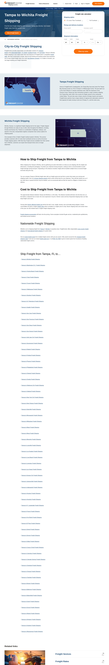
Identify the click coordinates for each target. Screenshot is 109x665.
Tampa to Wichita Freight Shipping (30, 259)
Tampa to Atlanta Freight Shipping (30, 613)
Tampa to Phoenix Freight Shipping (30, 361)
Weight (91, 39)
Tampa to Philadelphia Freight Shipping (31, 367)
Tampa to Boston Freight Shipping (30, 583)
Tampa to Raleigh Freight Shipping (30, 349)
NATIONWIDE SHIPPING (13, 39)
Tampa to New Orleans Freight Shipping (32, 403)
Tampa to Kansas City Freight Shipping (31, 475)
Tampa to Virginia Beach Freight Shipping (32, 271)
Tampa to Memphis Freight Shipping (31, 439)
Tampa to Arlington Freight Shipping (31, 619)
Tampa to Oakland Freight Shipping (30, 391)
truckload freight (32, 52)
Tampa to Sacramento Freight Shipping (31, 343)
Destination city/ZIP (88, 28)
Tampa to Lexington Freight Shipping (31, 463)
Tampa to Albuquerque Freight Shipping (32, 631)
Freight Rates (62, 661)
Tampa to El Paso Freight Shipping (30, 523)
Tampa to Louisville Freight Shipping (31, 445)
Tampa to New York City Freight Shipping (32, 397)
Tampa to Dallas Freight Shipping (30, 541)
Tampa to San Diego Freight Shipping (31, 325)
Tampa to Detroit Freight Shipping (30, 529)
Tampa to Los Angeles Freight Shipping (31, 451)
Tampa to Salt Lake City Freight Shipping (32, 337)
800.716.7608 (56, 238)
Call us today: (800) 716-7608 (54, 8)
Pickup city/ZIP (67, 28)
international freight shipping (35, 231)
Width (71, 39)
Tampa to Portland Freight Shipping (30, 355)
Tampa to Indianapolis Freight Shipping (31, 487)
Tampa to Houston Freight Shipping (30, 493)
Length (65, 39)
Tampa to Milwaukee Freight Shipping (31, 421)
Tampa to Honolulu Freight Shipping (31, 499)
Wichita (48, 229)
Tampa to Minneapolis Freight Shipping (31, 415)
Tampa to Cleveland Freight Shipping (31, 565)
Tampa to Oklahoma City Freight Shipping (32, 385)
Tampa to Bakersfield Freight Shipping (31, 595)
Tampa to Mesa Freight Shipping (30, 433)
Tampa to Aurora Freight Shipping (30, 607)
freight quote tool (44, 238)
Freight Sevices (63, 654)
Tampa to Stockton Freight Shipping (31, 295)
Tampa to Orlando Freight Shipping (30, 373)
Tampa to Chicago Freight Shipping (30, 571)
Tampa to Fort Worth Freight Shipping (31, 517)
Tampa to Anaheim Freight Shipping (31, 625)
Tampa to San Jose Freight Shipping (31, 313)
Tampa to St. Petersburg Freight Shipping (32, 301)
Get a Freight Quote (13, 33)
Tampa (42, 229)
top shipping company (34, 58)
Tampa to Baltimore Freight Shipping (31, 589)
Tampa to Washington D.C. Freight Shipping (33, 265)
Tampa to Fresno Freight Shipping (30, 511)
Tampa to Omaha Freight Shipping (30, 379)
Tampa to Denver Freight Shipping (30, 535)
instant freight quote (29, 237)
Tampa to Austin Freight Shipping (30, 601)
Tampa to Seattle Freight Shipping (30, 307)
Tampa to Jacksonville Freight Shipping (31, 481)
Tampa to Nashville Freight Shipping (31, 409)
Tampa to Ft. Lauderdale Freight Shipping (32, 505)
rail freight (42, 52)
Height (77, 39)
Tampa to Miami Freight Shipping (30, 427)
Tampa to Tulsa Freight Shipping (30, 277)
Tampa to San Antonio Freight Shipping (31, 331)
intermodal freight (16, 52)
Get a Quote (98, 3)
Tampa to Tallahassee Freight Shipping (31, 289)
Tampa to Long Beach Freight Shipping (31, 457)
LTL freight (24, 52)
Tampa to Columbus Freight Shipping (31, 553)
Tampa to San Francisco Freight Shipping (32, 319)
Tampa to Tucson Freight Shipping (30, 283)
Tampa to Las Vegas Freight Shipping (31, 469)
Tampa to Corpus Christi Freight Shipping (32, 547)
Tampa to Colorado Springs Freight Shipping (33, 559)
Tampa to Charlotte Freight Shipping (31, 577)
